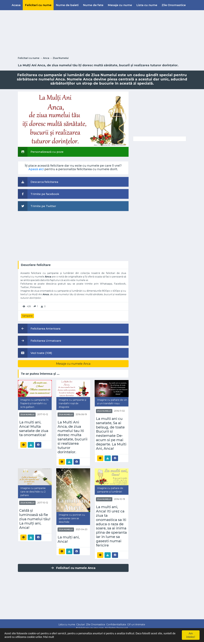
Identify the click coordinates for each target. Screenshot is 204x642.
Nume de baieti (67, 5)
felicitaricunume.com (91, 628)
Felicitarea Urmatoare (39, 340)
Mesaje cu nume (120, 5)
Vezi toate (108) (35, 353)
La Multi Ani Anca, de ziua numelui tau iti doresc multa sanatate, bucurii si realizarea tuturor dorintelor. (72, 437)
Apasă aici (36, 169)
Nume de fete (93, 5)
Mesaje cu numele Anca (73, 363)
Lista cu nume (146, 5)
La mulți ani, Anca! (69, 539)
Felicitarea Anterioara (39, 328)
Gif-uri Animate (136, 624)
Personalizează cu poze (40, 152)
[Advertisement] (102, 32)
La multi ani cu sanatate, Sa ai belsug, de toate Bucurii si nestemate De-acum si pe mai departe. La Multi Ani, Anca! (111, 434)
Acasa (16, 5)
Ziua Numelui (60, 58)
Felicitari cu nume (38, 5)
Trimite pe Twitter (37, 206)
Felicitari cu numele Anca (73, 568)
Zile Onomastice (174, 5)
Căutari (80, 624)
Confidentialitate (116, 624)
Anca (46, 58)
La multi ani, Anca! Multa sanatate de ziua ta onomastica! (33, 428)
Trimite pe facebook (38, 194)
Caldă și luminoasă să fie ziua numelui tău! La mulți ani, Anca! (34, 519)
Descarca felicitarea (38, 182)
